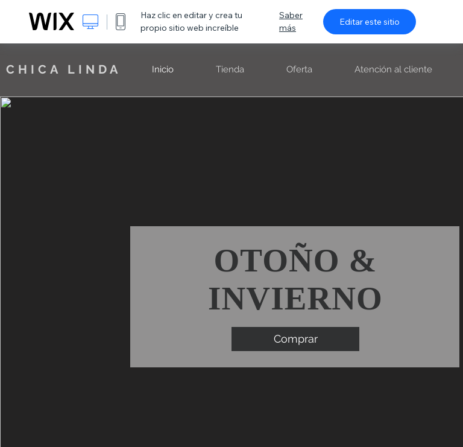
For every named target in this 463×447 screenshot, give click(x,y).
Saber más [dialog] (291, 21)
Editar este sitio (369, 21)
